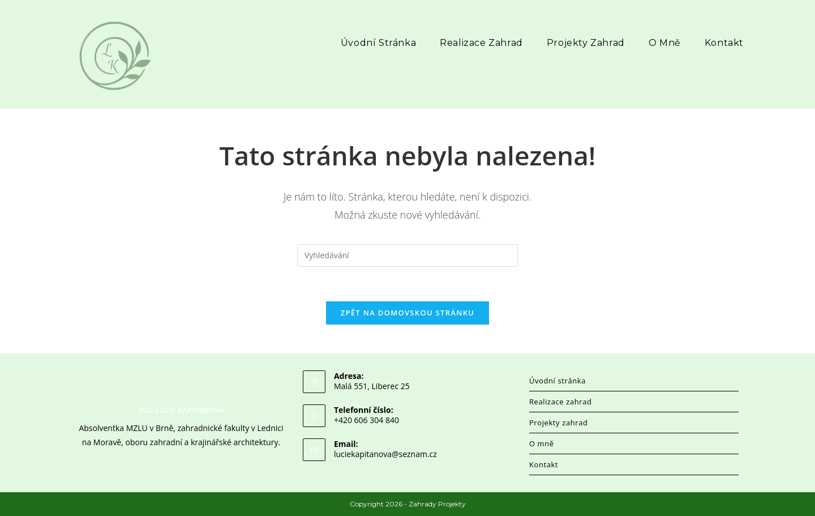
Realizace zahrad (560, 401)
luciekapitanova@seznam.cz (385, 454)
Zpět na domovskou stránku (407, 313)
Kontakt (543, 464)
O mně (541, 443)
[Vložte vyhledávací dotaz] (407, 255)
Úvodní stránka (557, 381)
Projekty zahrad (558, 422)
